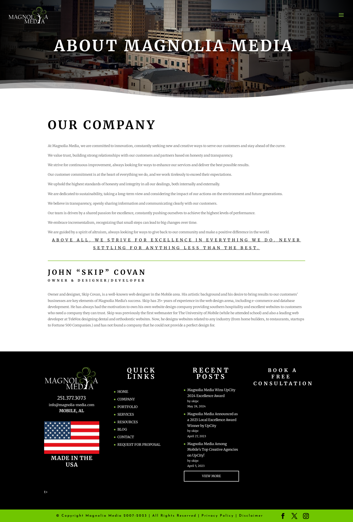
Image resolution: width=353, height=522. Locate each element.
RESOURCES (127, 422)
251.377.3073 (71, 398)
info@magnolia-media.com (71, 405)
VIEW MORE (211, 476)
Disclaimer (251, 516)
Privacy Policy (218, 516)
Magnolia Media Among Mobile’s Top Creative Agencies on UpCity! (212, 450)
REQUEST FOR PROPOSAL (139, 444)
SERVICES (125, 414)
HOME (122, 391)
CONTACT (125, 437)
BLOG (122, 429)
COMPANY (126, 399)
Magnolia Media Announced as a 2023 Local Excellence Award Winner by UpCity (212, 420)
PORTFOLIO (127, 407)
